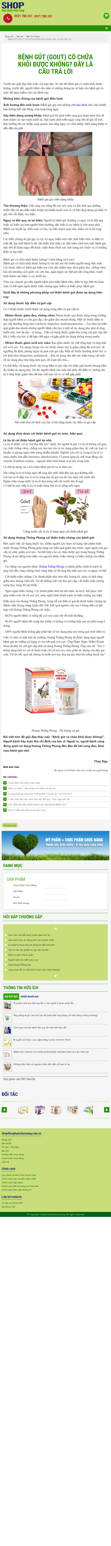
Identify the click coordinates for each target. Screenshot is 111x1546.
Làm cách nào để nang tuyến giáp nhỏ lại (29, 934)
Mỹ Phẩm (18, 891)
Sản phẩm (7, 1143)
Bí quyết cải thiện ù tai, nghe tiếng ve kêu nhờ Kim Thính (41, 1039)
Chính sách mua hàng (13, 1158)
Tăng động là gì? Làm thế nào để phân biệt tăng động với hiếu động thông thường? (55, 1015)
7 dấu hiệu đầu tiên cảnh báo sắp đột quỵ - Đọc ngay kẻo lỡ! (39, 799)
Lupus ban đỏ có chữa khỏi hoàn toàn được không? (34, 969)
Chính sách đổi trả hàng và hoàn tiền (20, 1186)
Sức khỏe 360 (8, 1206)
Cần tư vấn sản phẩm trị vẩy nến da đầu (28, 949)
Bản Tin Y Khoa (32, 36)
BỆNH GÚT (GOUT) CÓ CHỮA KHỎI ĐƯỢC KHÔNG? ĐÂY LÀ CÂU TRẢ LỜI (51, 1051)
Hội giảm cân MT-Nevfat (19, 1079)
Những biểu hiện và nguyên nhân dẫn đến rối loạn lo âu (41, 1064)
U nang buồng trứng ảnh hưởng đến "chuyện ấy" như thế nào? (40, 793)
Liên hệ (5, 1161)
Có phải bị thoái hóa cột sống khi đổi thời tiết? (31, 944)
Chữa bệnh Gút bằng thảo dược (24, 782)
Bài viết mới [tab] (11, 996)
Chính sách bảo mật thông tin (17, 1189)
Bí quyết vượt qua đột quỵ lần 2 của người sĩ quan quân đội (43, 1003)
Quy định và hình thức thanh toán (19, 1175)
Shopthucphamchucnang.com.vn (21, 1133)
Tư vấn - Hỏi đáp (10, 1146)
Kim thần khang (21, 903)
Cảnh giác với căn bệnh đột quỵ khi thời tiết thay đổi (39, 1027)
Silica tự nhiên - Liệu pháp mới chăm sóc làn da (31, 788)
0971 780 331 (43, 16)
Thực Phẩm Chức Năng (24, 885)
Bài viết (20, 36)
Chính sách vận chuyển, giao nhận (19, 1178)
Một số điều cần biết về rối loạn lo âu (27, 810)
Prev (55, 928)
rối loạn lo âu (9, 825)
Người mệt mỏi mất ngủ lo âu (23, 959)
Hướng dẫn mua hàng (13, 1154)
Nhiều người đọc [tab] (30, 996)
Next (55, 976)
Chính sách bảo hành (12, 1182)
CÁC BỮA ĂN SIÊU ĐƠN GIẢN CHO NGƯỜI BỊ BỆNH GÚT (37, 804)
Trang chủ (9, 36)
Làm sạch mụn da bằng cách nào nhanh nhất (31, 939)
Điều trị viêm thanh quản (20, 954)
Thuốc (16, 897)
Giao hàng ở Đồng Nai (19, 964)
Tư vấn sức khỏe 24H (12, 1202)
